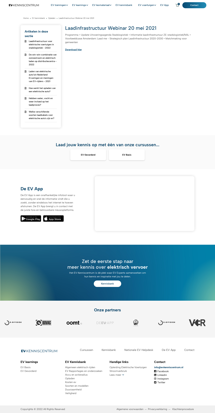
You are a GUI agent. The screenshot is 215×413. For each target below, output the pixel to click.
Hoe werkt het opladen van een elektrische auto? (42, 90)
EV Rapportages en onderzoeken (83, 371)
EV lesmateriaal (103, 5)
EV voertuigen (148, 5)
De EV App (169, 350)
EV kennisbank (126, 5)
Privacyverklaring (157, 409)
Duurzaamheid (73, 389)
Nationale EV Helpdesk (138, 350)
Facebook (161, 371)
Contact (196, 5)
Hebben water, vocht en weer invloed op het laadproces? (41, 101)
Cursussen (86, 350)
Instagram (161, 378)
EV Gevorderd (28, 371)
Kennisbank (107, 283)
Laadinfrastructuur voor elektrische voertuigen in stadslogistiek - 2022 (41, 44)
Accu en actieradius (76, 374)
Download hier (73, 49)
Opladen (70, 378)
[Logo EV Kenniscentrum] (22, 5)
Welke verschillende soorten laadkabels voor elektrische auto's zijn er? (41, 115)
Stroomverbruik (118, 371)
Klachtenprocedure (183, 409)
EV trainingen (60, 5)
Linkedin (160, 375)
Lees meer (115, 374)
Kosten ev (70, 382)
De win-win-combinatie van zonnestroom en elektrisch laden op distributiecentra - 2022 (43, 59)
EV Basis (26, 367)
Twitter (159, 382)
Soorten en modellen (76, 385)
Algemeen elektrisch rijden (80, 367)
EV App (166, 5)
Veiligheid (70, 393)
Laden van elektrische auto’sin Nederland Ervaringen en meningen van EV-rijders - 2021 (41, 76)
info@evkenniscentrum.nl (168, 367)
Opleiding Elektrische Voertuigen (128, 367)
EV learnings (81, 5)
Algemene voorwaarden (130, 409)
